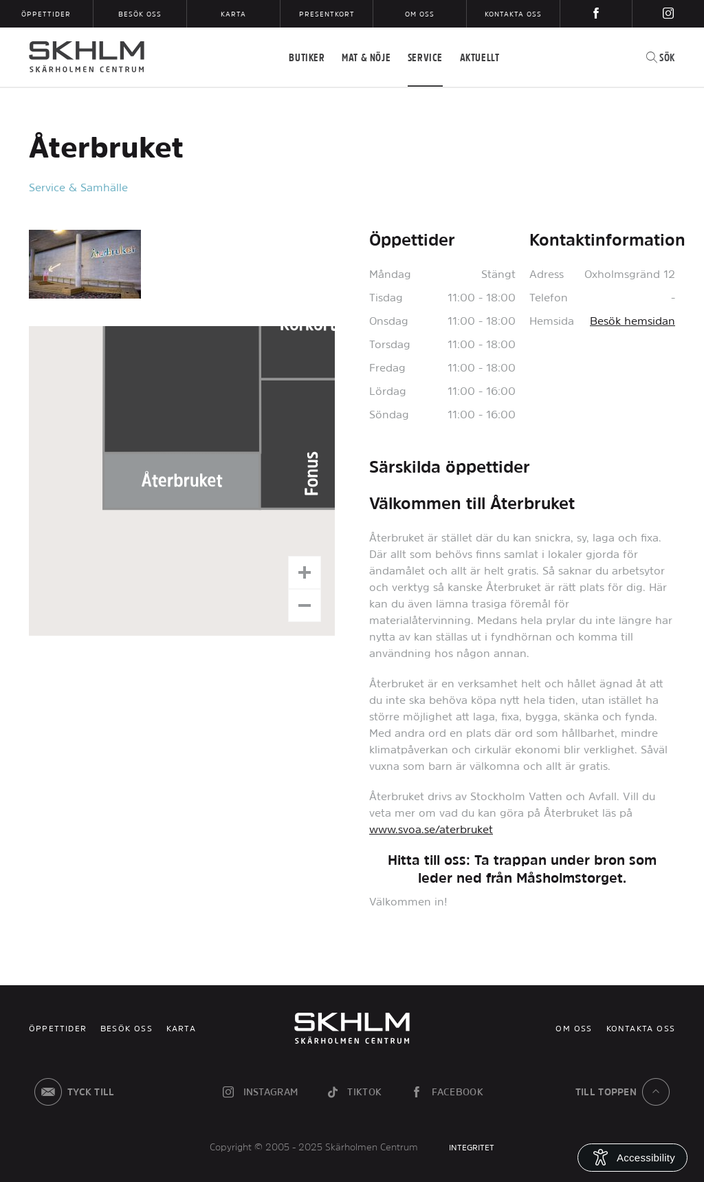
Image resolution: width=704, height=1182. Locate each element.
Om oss (419, 13)
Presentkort (327, 13)
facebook (446, 1092)
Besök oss (140, 13)
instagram (259, 1092)
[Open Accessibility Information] (633, 1157)
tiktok (353, 1092)
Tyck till (72, 1092)
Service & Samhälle (78, 187)
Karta (233, 13)
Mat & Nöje (366, 57)
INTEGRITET (471, 1147)
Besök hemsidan (632, 320)
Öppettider (46, 13)
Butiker (306, 57)
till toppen (625, 1092)
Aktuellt (480, 57)
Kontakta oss (513, 13)
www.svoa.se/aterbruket (431, 829)
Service (425, 57)
